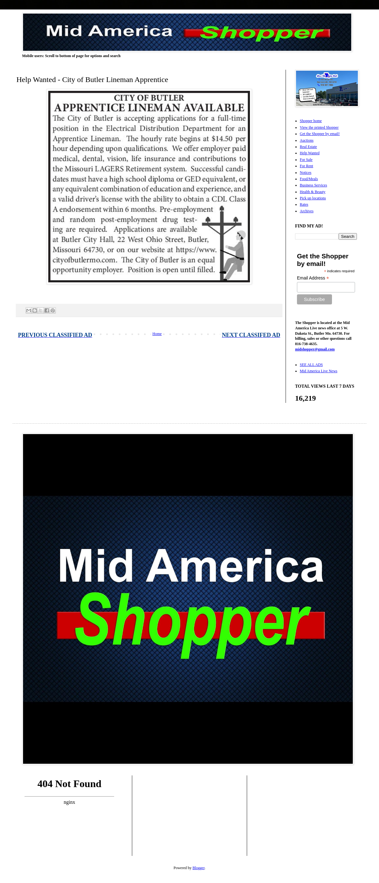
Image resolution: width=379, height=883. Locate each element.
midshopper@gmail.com (315, 349)
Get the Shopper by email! (320, 134)
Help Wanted (309, 153)
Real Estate (308, 146)
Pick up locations (313, 198)
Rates (304, 204)
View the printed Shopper (319, 127)
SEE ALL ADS (311, 364)
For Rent (306, 166)
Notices (305, 172)
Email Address (313, 278)
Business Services (313, 185)
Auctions (306, 140)
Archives (306, 211)
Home (157, 334)
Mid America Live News (318, 371)
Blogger (198, 868)
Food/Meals (309, 179)
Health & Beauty (312, 192)
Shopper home (311, 121)
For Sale (306, 159)
